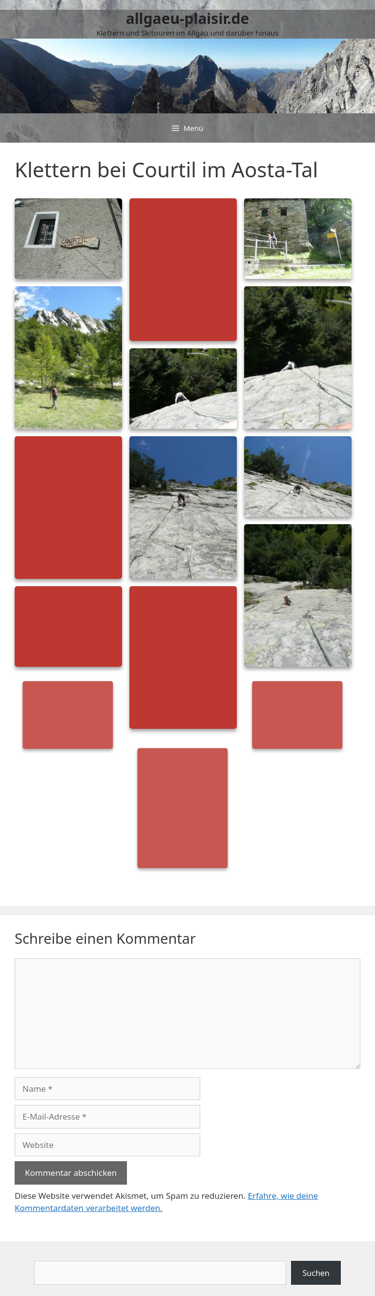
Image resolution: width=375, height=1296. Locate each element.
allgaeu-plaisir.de (188, 18)
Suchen (316, 1273)
